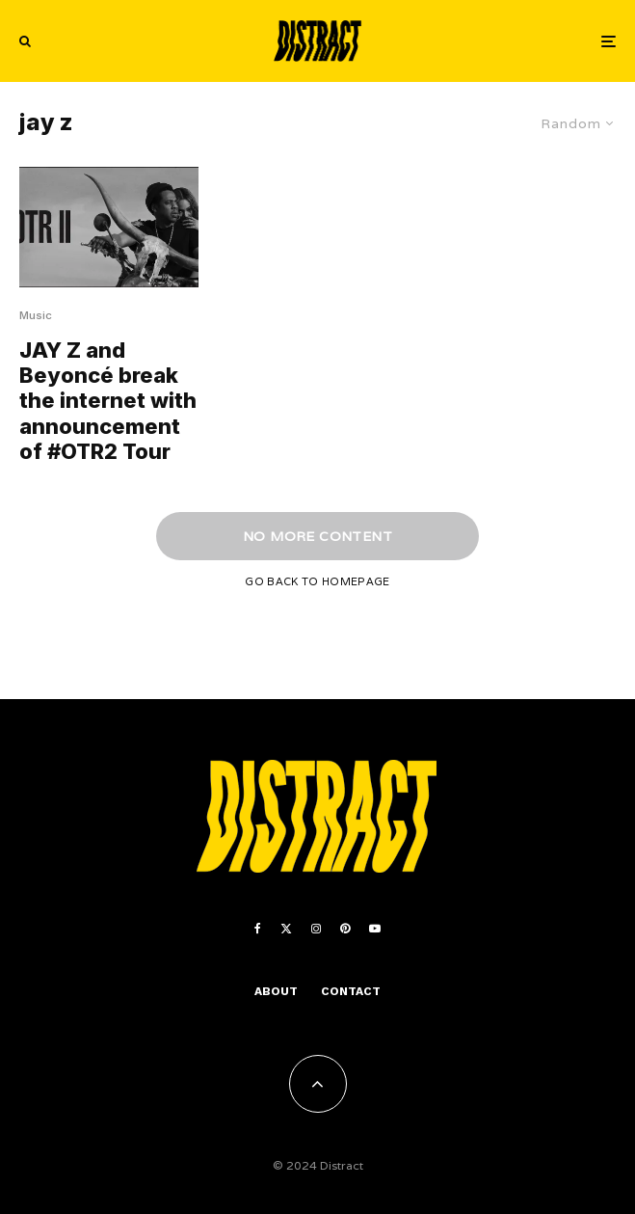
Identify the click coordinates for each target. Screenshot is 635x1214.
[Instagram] (316, 928)
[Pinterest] (345, 928)
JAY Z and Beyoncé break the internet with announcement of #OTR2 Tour (108, 401)
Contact (351, 991)
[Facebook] (258, 928)
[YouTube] (374, 928)
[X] (286, 928)
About (276, 991)
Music (35, 315)
